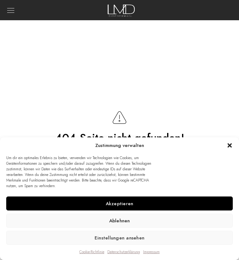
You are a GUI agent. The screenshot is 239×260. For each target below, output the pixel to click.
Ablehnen (119, 221)
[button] (230, 145)
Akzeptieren (120, 204)
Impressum (151, 251)
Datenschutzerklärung (123, 251)
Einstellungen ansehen (119, 238)
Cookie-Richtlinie (91, 251)
